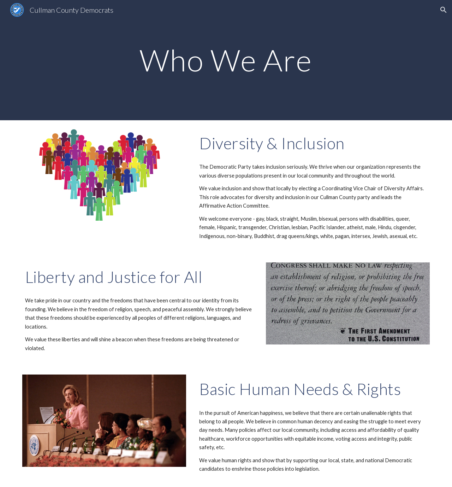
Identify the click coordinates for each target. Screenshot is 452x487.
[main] (226, 60)
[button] (443, 9)
